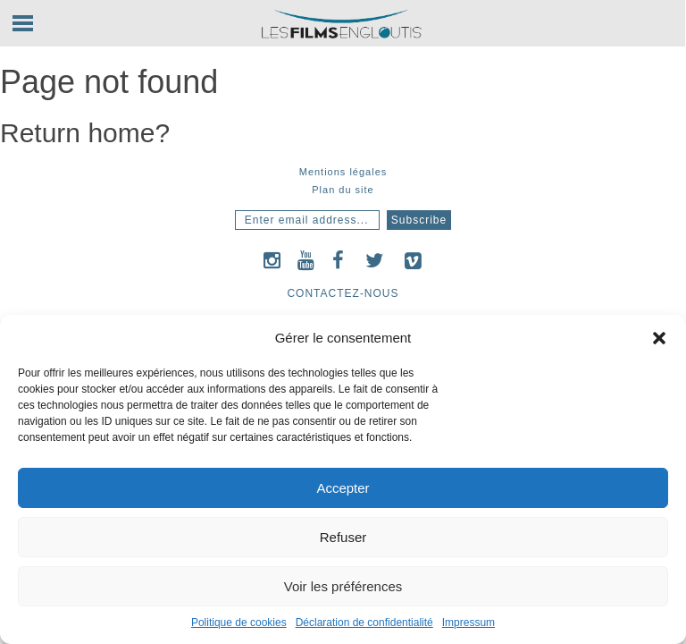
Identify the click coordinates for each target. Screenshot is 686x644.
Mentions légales (343, 171)
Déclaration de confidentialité (364, 622)
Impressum (468, 622)
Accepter (342, 488)
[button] (659, 338)
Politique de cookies (239, 622)
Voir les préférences (343, 586)
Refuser (343, 537)
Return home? (85, 133)
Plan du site (342, 189)
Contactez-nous (342, 293)
